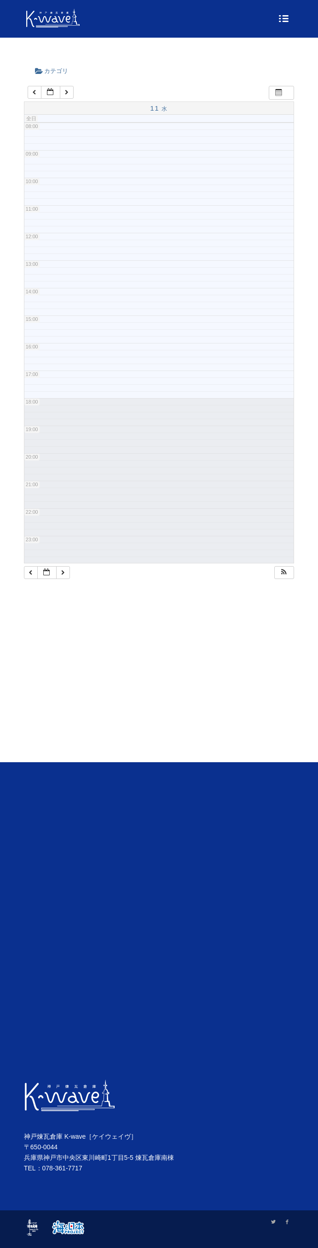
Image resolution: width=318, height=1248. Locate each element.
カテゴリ (55, 70)
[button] (284, 573)
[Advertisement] (159, 682)
